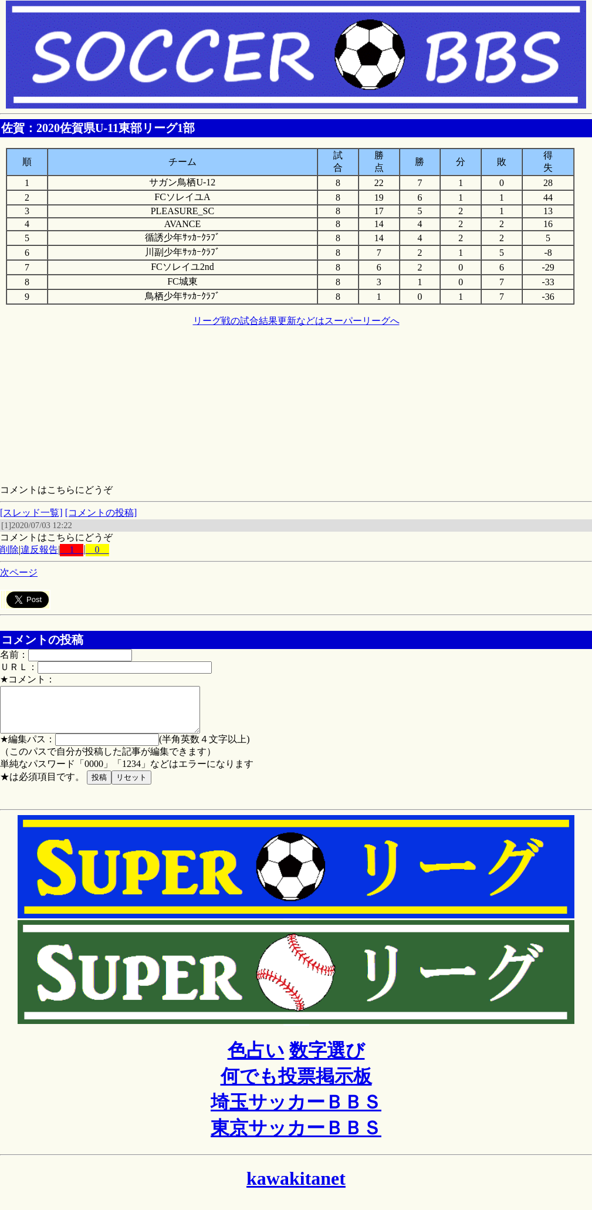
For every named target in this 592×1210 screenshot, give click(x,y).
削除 (9, 550)
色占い (256, 1059)
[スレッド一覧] (31, 513)
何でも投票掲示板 (296, 1085)
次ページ (19, 572)
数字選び (327, 1059)
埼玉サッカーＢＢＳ (296, 1110)
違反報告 (39, 550)
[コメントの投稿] (101, 513)
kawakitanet (296, 1187)
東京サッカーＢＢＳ (296, 1136)
